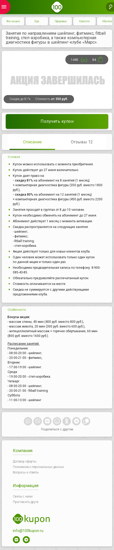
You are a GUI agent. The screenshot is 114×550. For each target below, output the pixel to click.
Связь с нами (23, 496)
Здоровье (61, 21)
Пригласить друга (25, 502)
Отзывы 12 (82, 141)
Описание (32, 141)
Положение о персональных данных (38, 467)
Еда (37, 21)
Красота (84, 21)
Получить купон (57, 121)
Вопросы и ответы (26, 472)
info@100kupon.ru (28, 531)
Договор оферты (24, 461)
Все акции (13, 21)
